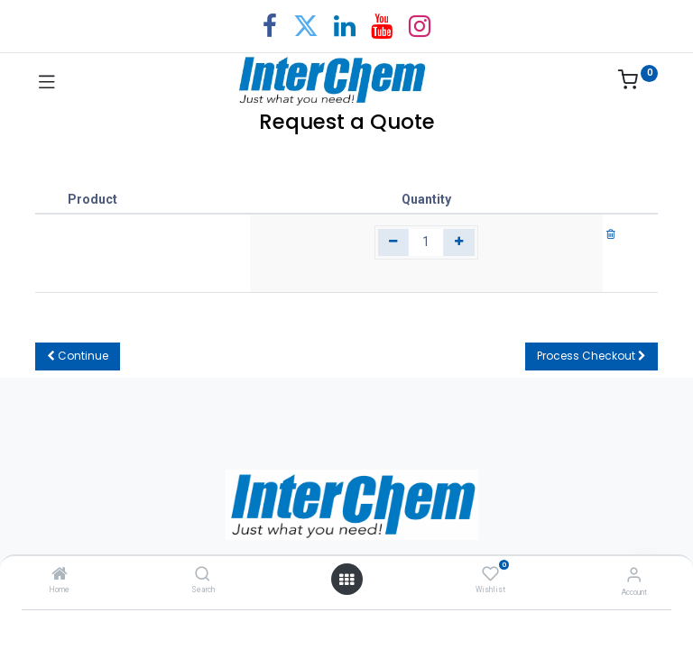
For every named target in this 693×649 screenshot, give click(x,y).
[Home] (59, 575)
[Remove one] (394, 242)
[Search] (202, 575)
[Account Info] (633, 574)
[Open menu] (346, 579)
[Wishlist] (490, 574)
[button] (77, 356)
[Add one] (459, 242)
